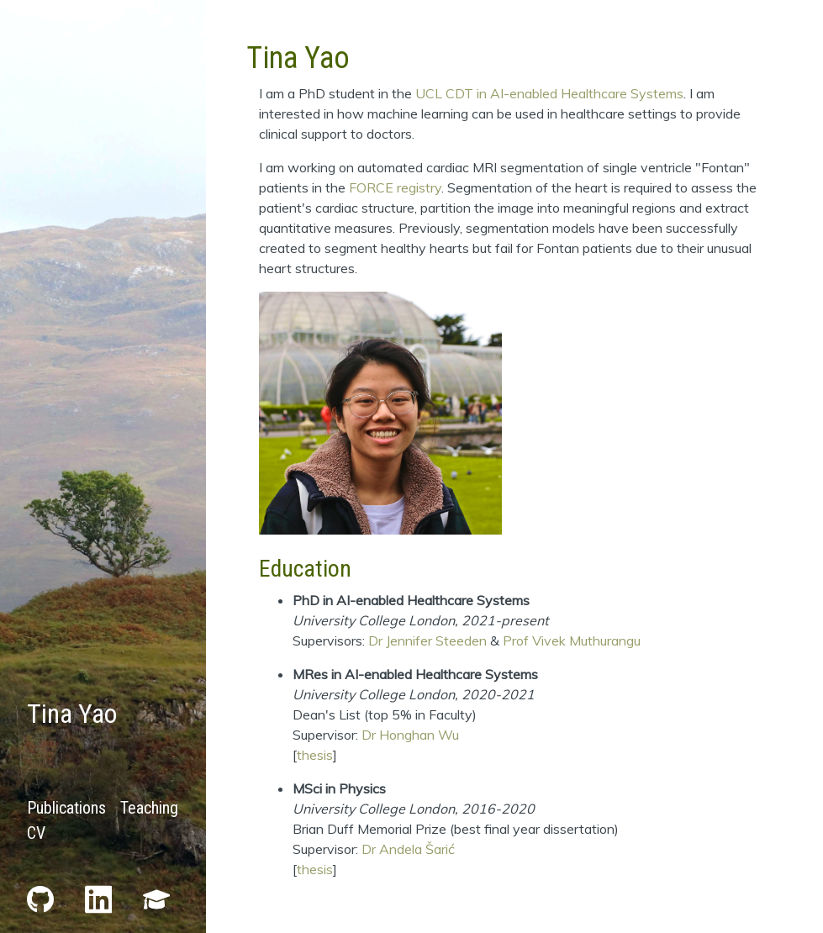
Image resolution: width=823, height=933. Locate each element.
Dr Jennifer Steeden (427, 640)
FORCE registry (395, 187)
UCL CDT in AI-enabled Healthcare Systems (549, 93)
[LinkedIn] (100, 898)
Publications (66, 808)
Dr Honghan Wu (410, 734)
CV (36, 833)
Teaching (149, 808)
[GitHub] (42, 898)
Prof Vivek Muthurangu (572, 640)
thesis (315, 754)
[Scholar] (156, 898)
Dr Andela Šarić (408, 849)
